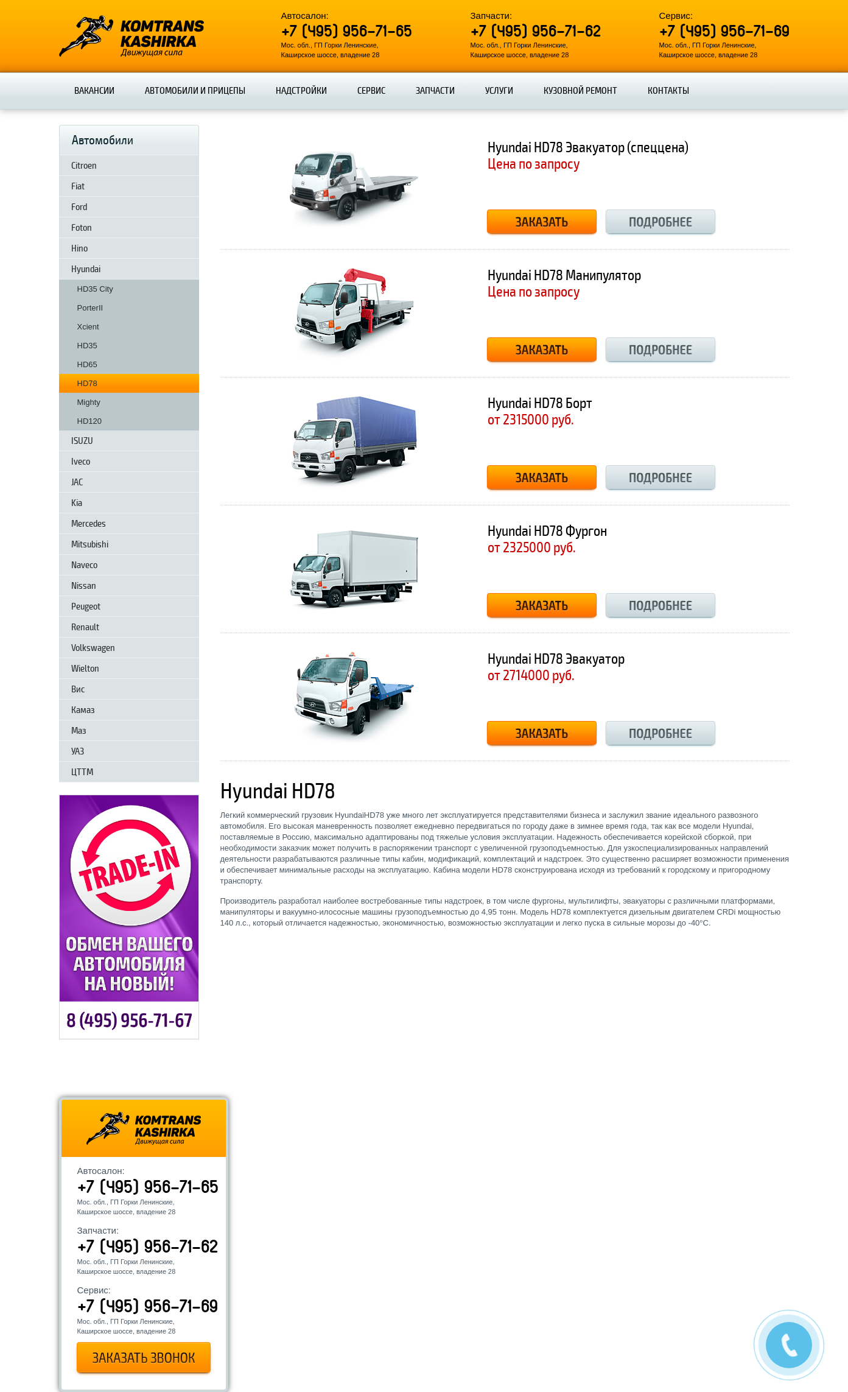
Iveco (80, 461)
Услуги (499, 91)
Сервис (371, 91)
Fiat (78, 186)
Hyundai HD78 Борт (540, 403)
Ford (79, 207)
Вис (78, 689)
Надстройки (301, 91)
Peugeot (85, 606)
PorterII (90, 307)
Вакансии (94, 91)
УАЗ (77, 751)
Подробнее (660, 223)
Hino (79, 248)
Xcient (88, 326)
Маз (78, 731)
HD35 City (95, 289)
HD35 (87, 345)
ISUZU (82, 441)
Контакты (668, 91)
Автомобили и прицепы (195, 91)
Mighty (88, 402)
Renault (85, 627)
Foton (81, 228)
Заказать (541, 223)
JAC (77, 482)
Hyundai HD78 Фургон (547, 531)
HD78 (87, 383)
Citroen (84, 166)
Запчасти (435, 91)
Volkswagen (93, 648)
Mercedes (88, 524)
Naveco (84, 565)
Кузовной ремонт (580, 91)
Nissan (83, 586)
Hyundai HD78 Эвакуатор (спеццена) (588, 147)
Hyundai (85, 269)
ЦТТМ (82, 772)
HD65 (87, 364)
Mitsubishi (89, 544)
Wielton (85, 669)
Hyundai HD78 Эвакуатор (556, 659)
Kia (76, 503)
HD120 (89, 421)
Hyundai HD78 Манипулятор (564, 275)
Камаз (83, 710)
